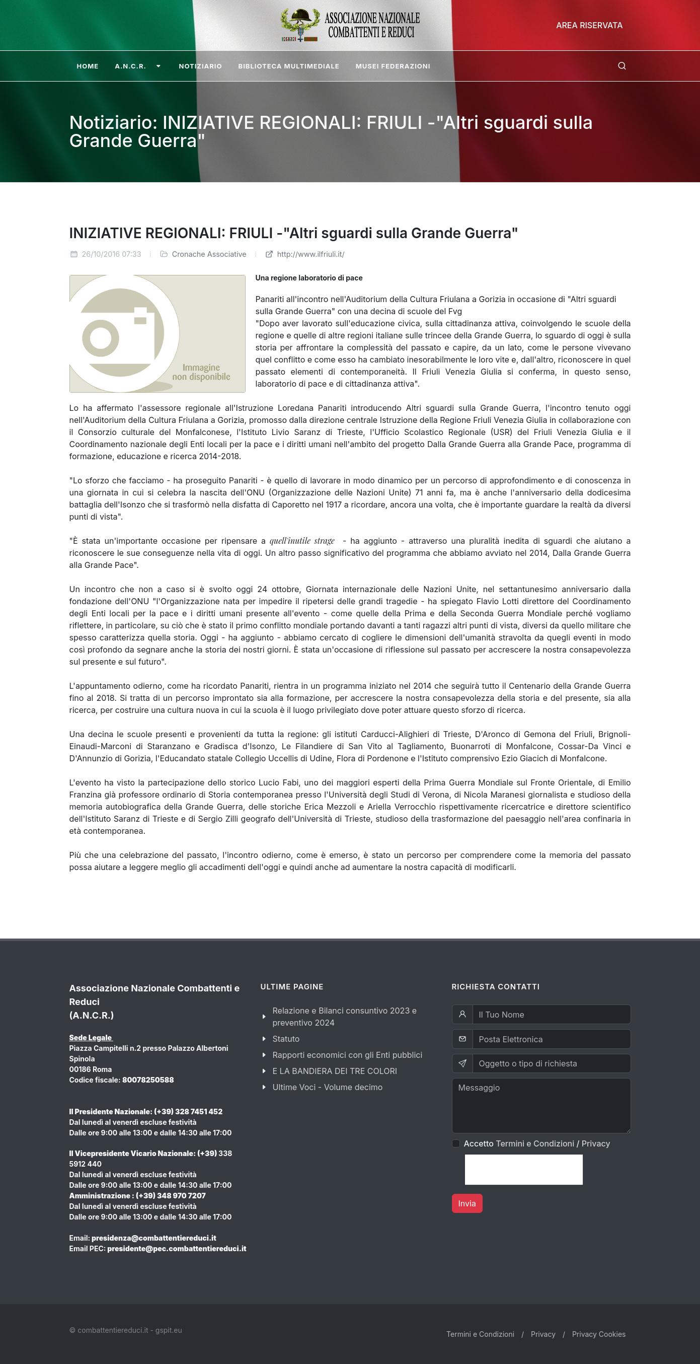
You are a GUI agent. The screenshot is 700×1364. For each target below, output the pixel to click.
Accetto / (537, 1143)
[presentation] (524, 1170)
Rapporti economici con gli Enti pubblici (348, 1055)
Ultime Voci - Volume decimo (328, 1087)
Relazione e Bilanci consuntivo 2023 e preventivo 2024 (345, 1017)
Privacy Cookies (599, 1334)
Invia (467, 1203)
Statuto (286, 1039)
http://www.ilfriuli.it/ (305, 254)
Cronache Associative (209, 254)
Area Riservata (589, 25)
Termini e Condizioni (535, 1143)
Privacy (596, 1143)
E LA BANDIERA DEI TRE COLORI (335, 1071)
